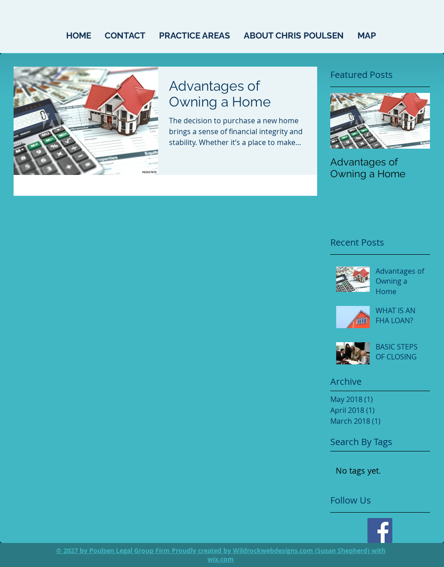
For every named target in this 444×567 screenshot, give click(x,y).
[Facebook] (379, 530)
